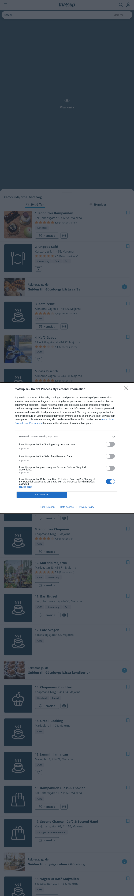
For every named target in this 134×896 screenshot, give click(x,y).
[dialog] (67, 448)
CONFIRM (41, 494)
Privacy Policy (86, 507)
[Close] (127, 389)
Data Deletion (47, 507)
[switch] (110, 444)
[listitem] (67, 436)
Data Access (67, 507)
